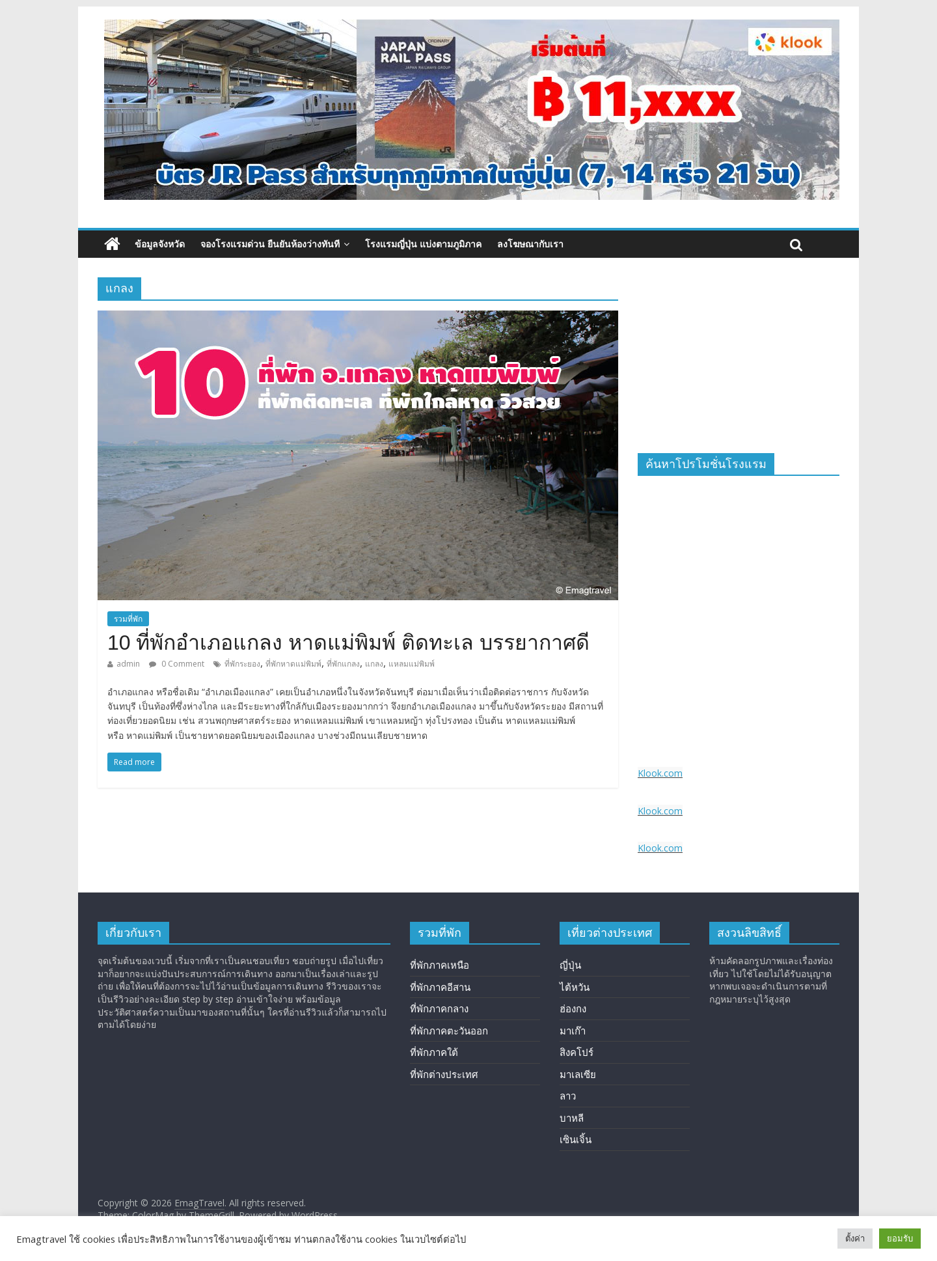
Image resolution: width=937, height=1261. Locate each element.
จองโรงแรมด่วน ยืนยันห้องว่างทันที (270, 244)
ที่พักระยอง (242, 663)
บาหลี (572, 1117)
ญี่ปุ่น (570, 964)
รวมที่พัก (128, 618)
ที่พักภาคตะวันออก (449, 1030)
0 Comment (176, 663)
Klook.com (660, 773)
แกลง (374, 663)
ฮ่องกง (573, 1008)
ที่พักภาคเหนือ (439, 964)
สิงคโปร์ (576, 1052)
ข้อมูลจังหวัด (160, 244)
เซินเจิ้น (575, 1139)
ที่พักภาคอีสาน (440, 986)
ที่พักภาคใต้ (434, 1052)
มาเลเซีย (578, 1074)
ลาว (568, 1095)
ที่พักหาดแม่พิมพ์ (293, 663)
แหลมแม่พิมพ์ (411, 663)
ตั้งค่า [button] (855, 1238)
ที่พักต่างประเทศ (444, 1074)
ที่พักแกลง (343, 663)
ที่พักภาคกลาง (439, 1008)
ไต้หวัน (575, 986)
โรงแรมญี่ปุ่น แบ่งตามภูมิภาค (423, 244)
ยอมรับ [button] (900, 1238)
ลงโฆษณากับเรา (530, 244)
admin (128, 663)
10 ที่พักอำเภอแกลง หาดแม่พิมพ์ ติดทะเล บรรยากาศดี (348, 642)
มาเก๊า (573, 1030)
